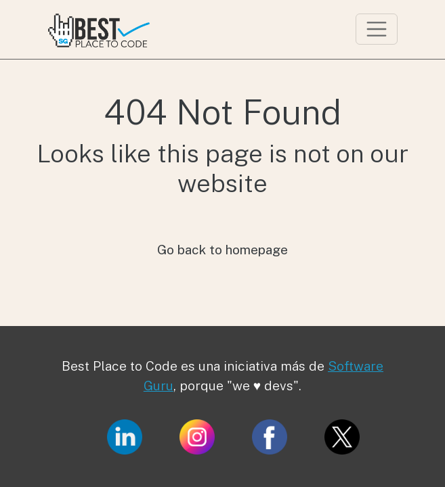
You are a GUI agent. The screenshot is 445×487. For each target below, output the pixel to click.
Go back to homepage (222, 249)
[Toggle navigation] (377, 29)
